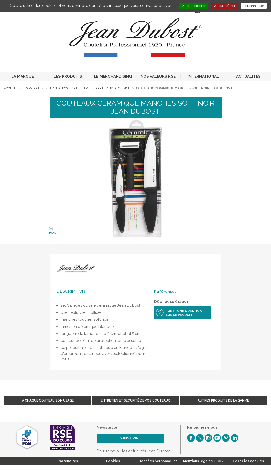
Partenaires (68, 461)
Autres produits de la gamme (223, 400)
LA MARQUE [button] (22, 76)
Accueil (10, 88)
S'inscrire (130, 438)
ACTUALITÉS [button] (248, 76)
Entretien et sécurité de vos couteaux (135, 400)
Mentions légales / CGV (203, 461)
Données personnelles (158, 461)
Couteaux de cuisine (113, 88)
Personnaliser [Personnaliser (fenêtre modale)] (253, 6)
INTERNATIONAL (203, 76)
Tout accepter (194, 6)
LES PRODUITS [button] (68, 76)
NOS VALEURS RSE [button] (158, 76)
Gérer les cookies (248, 461)
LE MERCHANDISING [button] (113, 76)
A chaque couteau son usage (48, 400)
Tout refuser (224, 6)
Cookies (113, 461)
